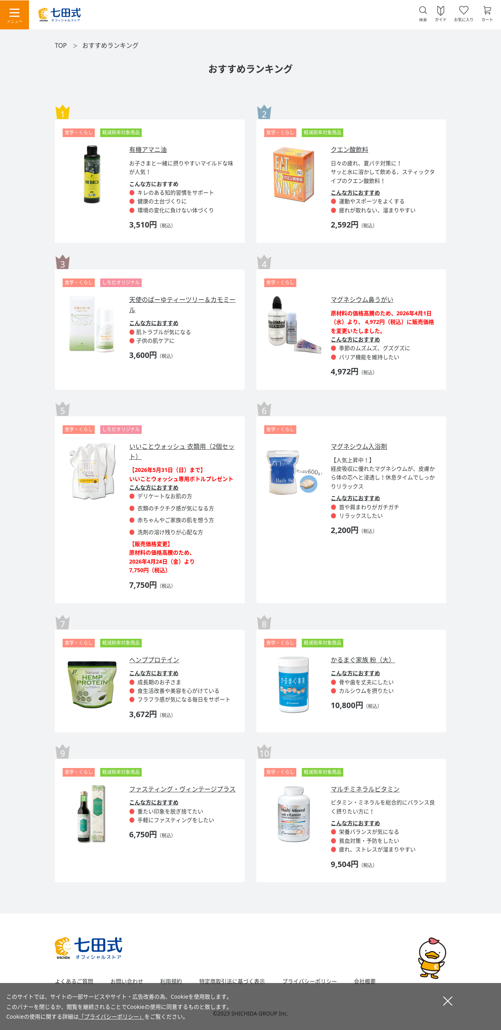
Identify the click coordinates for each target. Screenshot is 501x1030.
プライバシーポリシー (309, 981)
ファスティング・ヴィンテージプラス (182, 789)
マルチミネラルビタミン (365, 789)
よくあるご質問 (74, 981)
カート (487, 19)
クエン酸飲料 (349, 149)
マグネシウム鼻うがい (362, 299)
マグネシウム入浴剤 (359, 446)
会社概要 (365, 981)
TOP (61, 45)
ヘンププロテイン (154, 660)
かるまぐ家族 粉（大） (363, 660)
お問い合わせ (126, 981)
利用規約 (171, 981)
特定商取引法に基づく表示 (232, 981)
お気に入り (464, 19)
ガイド (441, 19)
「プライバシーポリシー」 (111, 1016)
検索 (423, 20)
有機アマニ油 (148, 149)
